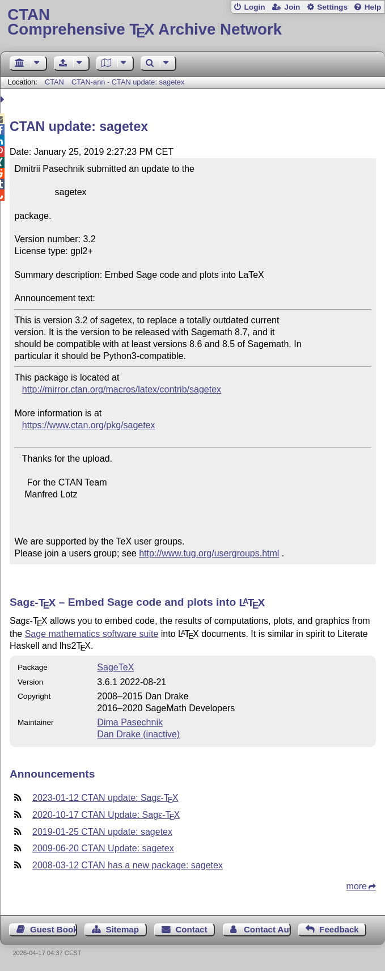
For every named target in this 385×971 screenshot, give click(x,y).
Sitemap (121, 929)
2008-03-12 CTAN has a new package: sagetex (127, 865)
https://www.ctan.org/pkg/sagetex (88, 425)
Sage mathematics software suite (92, 634)
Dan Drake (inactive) (138, 734)
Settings (332, 7)
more (356, 886)
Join (292, 7)
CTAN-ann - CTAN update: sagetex (127, 82)
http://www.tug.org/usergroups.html (209, 553)
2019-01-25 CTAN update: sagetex (102, 832)
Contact (191, 929)
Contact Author (267, 929)
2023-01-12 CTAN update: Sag (105, 798)
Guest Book (53, 929)
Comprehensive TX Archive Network (192, 22)
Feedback (338, 929)
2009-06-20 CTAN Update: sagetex (103, 848)
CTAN (54, 82)
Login (254, 7)
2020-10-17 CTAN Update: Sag (106, 815)
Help (373, 7)
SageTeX (115, 667)
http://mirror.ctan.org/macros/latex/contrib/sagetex (121, 389)
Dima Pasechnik (130, 722)
